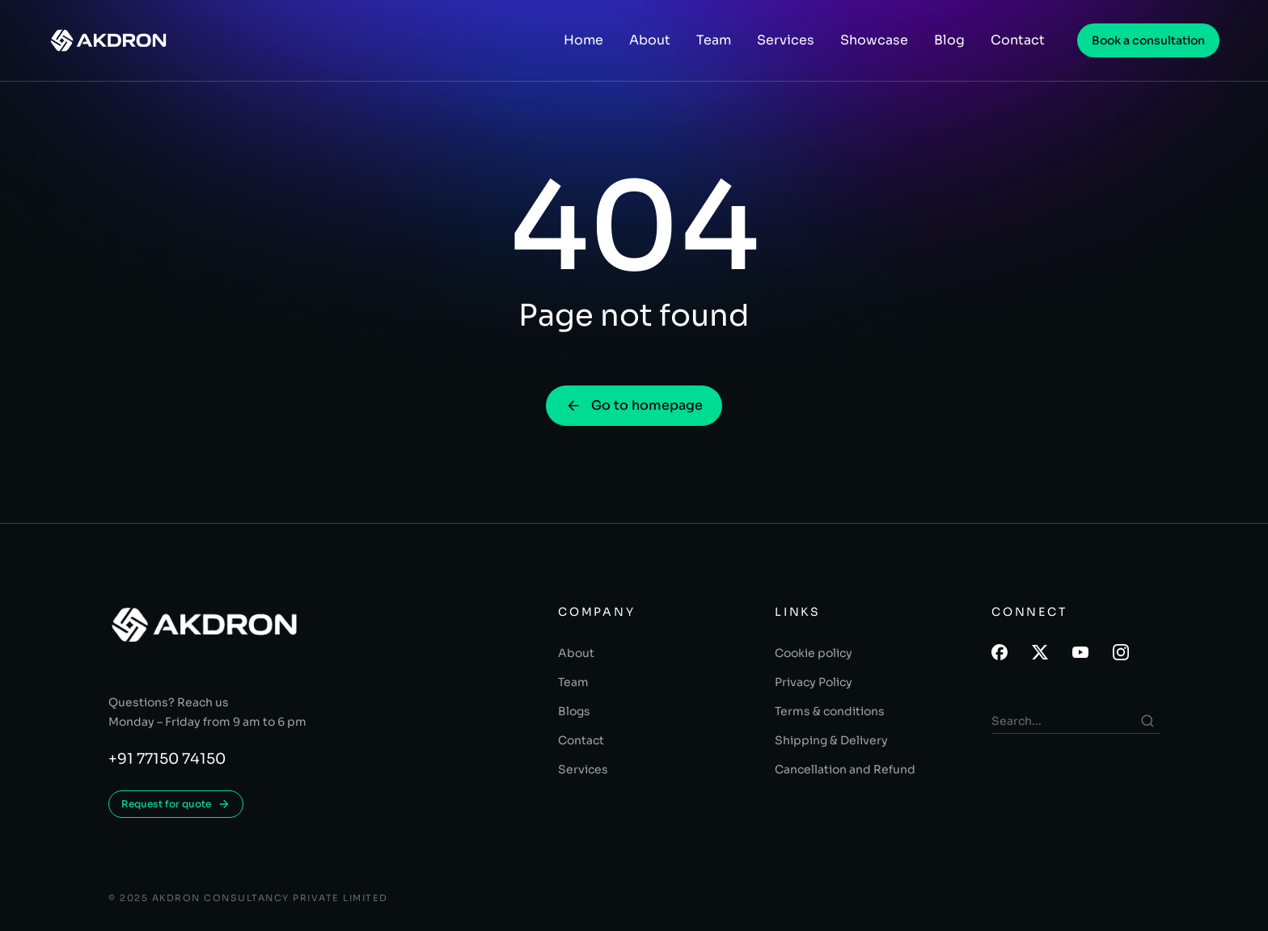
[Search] (1147, 721)
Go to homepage (634, 405)
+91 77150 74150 (167, 759)
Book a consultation (1148, 40)
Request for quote (175, 804)
